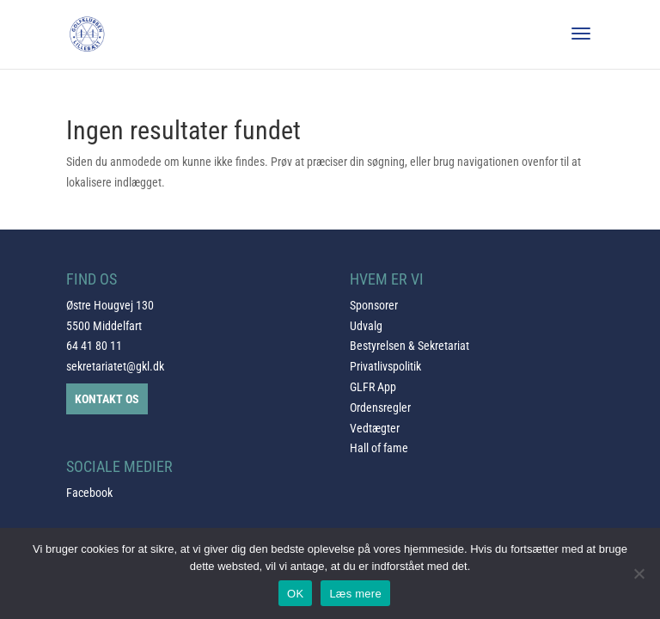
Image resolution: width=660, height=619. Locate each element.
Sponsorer (374, 305)
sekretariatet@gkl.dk (115, 366)
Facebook (89, 492)
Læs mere (355, 593)
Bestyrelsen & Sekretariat (409, 345)
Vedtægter (375, 428)
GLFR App (373, 387)
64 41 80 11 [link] (94, 345)
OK (295, 593)
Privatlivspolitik (385, 366)
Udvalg (366, 326)
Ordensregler (380, 407)
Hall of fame (379, 448)
